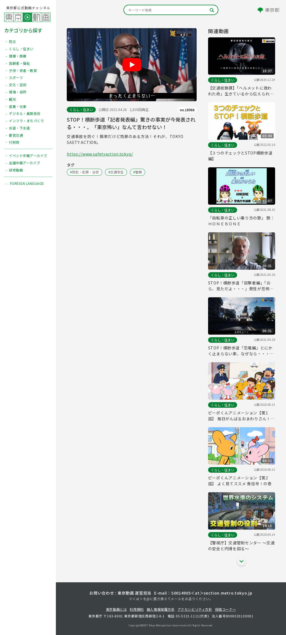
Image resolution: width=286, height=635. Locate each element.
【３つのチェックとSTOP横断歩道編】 (240, 155)
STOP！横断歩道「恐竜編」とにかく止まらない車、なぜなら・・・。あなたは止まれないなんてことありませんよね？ (241, 351)
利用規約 (137, 609)
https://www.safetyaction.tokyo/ (100, 154)
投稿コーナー (225, 609)
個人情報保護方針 (161, 609)
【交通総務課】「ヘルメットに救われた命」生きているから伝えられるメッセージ (241, 91)
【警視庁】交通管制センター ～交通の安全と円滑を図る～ (241, 545)
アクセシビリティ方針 (195, 609)
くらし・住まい (81, 109)
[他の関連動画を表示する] (241, 561)
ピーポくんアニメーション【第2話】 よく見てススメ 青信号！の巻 (240, 480)
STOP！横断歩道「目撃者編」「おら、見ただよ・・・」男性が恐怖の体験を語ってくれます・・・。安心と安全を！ (241, 286)
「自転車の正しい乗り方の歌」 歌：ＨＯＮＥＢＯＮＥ (241, 220)
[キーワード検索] (170, 10)
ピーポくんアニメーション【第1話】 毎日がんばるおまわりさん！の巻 (241, 416)
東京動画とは (116, 609)
